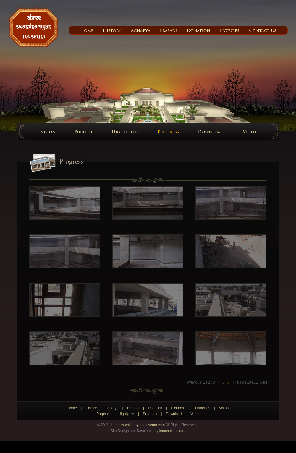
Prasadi (133, 408)
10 (249, 382)
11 (256, 382)
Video (194, 414)
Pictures (177, 408)
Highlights (126, 414)
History (91, 408)
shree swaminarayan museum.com (137, 425)
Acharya (111, 408)
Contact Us (201, 408)
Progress (150, 414)
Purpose (103, 414)
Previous (194, 382)
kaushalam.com (171, 431)
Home (72, 408)
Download (174, 414)
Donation (155, 408)
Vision (224, 408)
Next (263, 382)
